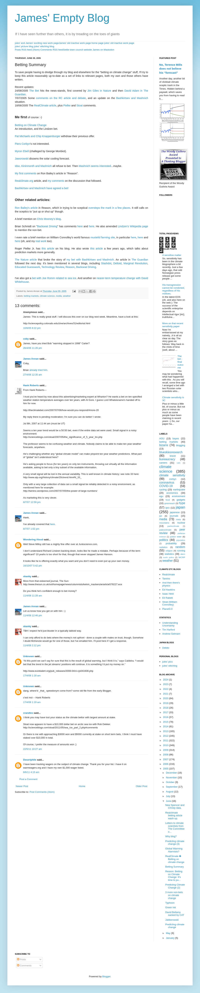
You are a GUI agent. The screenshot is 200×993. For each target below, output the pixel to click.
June (169, 801)
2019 (166, 703)
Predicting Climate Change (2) (175, 886)
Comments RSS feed (51, 49)
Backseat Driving (47, 226)
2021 (166, 693)
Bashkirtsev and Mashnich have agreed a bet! (42, 188)
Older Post (141, 786)
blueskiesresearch (171, 452)
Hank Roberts (31, 385)
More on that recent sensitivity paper (172, 325)
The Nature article (26, 259)
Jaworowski (22, 158)
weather (67, 296)
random (180, 547)
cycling (163, 489)
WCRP (182, 557)
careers (163, 462)
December (172, 772)
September (172, 786)
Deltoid (117, 263)
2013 (166, 731)
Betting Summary (174, 866)
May (168, 933)
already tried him (38, 370)
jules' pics (167, 661)
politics (163, 539)
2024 (166, 679)
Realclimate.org (24, 180)
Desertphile (29, 759)
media (59, 296)
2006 (166, 764)
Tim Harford (168, 629)
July (168, 796)
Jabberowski (172, 919)
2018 (166, 707)
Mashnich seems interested (95, 166)
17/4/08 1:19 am (32, 702)
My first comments (25, 173)
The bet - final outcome (180, 362)
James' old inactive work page (75, 43)
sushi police (168, 557)
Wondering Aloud (33, 539)
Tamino (166, 578)
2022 (166, 689)
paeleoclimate (173, 526)
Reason (70, 267)
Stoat (79, 105)
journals (174, 515)
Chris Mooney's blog (49, 218)
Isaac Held (168, 593)
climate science (47, 296)
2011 (166, 740)
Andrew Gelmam (171, 633)
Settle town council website (77, 49)
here (80, 226)
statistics (169, 554)
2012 (166, 735)
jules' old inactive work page (119, 43)
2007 (166, 759)
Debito (165, 647)
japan (180, 507)
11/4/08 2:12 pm (32, 645)
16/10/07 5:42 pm (32, 565)
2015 (166, 721)
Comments (24, 965)
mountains (164, 522)
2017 (166, 712)
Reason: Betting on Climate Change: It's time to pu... (173, 875)
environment (178, 496)
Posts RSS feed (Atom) (27, 49)
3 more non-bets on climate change (174, 895)
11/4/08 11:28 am (32, 595)
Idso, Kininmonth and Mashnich (33, 166)
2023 (166, 684)
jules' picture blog (24, 46)
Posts (21, 959)
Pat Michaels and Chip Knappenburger (37, 136)
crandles (28, 713)
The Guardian (139, 259)
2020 (166, 698)
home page (97, 43)
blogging (180, 445)
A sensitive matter (171, 255)
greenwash (169, 503)
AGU (161, 438)
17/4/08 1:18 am (32, 675)
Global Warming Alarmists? (173, 850)
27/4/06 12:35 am (32, 374)
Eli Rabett (167, 597)
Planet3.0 (167, 609)
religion (169, 550)
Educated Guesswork (27, 267)
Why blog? (170, 836)
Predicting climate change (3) (174, 843)
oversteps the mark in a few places (109, 207)
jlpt (160, 516)
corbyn (172, 479)
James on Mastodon (103, 49)
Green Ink (170, 907)
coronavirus (166, 482)
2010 (166, 745)
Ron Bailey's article (26, 207)
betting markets (31, 296)
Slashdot (106, 263)
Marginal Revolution (135, 263)
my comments (56, 180)
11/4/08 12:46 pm (32, 615)
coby (26, 338)
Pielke (67, 105)
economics (172, 493)
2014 (166, 726)
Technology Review (52, 267)
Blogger (106, 976)
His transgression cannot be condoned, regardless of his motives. (173, 289)
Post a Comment (28, 779)
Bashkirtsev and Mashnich (132, 98)
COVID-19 (166, 486)
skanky (27, 576)
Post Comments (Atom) (42, 792)
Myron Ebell (22, 151)
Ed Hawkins (168, 589)
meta (178, 519)
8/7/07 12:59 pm (32, 502)
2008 (166, 754)
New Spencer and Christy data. (174, 806)
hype (182, 503)
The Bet (34, 90)
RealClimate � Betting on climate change (174, 859)
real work (41, 241)
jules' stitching (169, 665)
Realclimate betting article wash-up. (173, 815)
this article (48, 248)
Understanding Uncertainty (170, 624)
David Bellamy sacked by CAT (174, 914)
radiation (163, 547)
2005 (166, 768)
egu (161, 496)
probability (171, 543)
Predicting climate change (174, 926)
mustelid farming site (103, 237)
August (170, 791)
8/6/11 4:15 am (31, 772)
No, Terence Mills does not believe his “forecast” (170, 68)
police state (176, 536)
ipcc (167, 507)
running (181, 550)
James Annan (31, 358)
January (170, 938)
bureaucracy (167, 459)
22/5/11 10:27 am (32, 749)
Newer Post (22, 786)
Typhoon (169, 902)
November (172, 777)
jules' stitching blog (44, 46)
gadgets (181, 499)
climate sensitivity (172, 475)
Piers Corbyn (22, 143)
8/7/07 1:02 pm (31, 528)
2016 (166, 717)
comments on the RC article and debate (61, 98)
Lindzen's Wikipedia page (133, 226)
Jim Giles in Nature (99, 90)
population (180, 540)
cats (178, 463)
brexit (173, 455)
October (170, 782)
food (168, 500)
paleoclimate (165, 530)
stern (182, 554)
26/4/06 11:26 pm (32, 348)
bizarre (163, 445)
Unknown (28, 656)
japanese (175, 512)
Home (82, 786)
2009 (166, 750)
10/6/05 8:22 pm (32, 328)
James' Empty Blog (62, 18)
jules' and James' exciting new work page (37, 43)
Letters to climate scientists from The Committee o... (174, 827)
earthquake (179, 489)
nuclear (181, 522)
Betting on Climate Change (30, 125)
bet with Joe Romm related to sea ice (54, 278)
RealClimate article (45, 105)
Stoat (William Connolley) (169, 603)
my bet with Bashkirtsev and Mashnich (90, 259)
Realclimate (168, 574)
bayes (176, 438)
